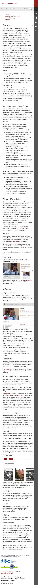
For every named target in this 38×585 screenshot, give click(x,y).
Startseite (3, 577)
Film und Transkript (10, 18)
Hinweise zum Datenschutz (7, 578)
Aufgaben (7, 19)
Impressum (22, 578)
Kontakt (13, 580)
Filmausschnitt (7, 393)
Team (16, 578)
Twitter (10, 583)
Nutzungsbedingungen (16, 577)
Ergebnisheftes (18, 395)
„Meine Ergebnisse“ (8, 406)
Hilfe (8, 577)
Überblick (7, 14)
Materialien (16, 241)
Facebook (4, 583)
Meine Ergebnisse (27, 280)
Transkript (24, 228)
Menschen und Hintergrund (12, 16)
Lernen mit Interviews (9, 3)
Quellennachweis (5, 580)
